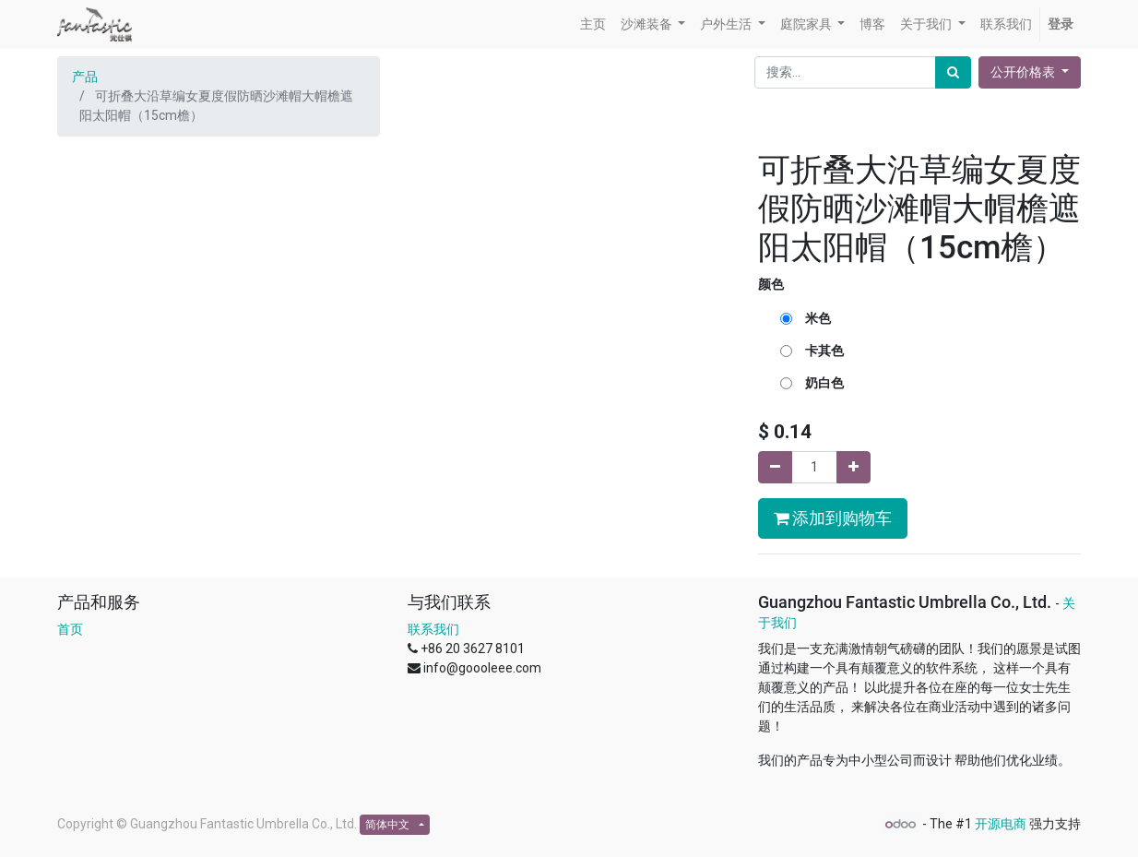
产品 (85, 76)
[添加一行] (853, 467)
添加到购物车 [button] (833, 518)
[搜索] (953, 72)
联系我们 (433, 629)
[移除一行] (775, 467)
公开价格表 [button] (1024, 72)
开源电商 (1000, 823)
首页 (70, 629)
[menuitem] (593, 24)
